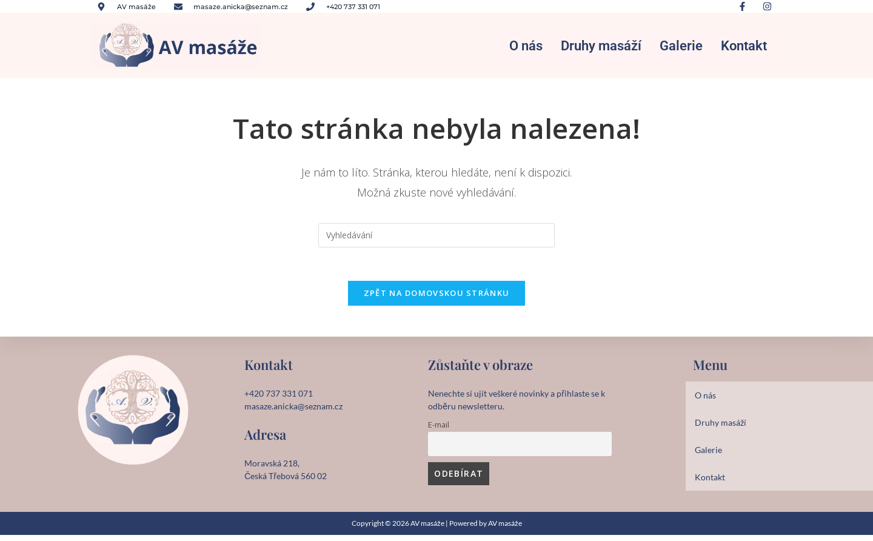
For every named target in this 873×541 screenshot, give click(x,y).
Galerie (681, 46)
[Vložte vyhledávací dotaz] (436, 237)
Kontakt (744, 46)
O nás (526, 46)
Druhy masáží (601, 46)
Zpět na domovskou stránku (437, 298)
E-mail (438, 430)
